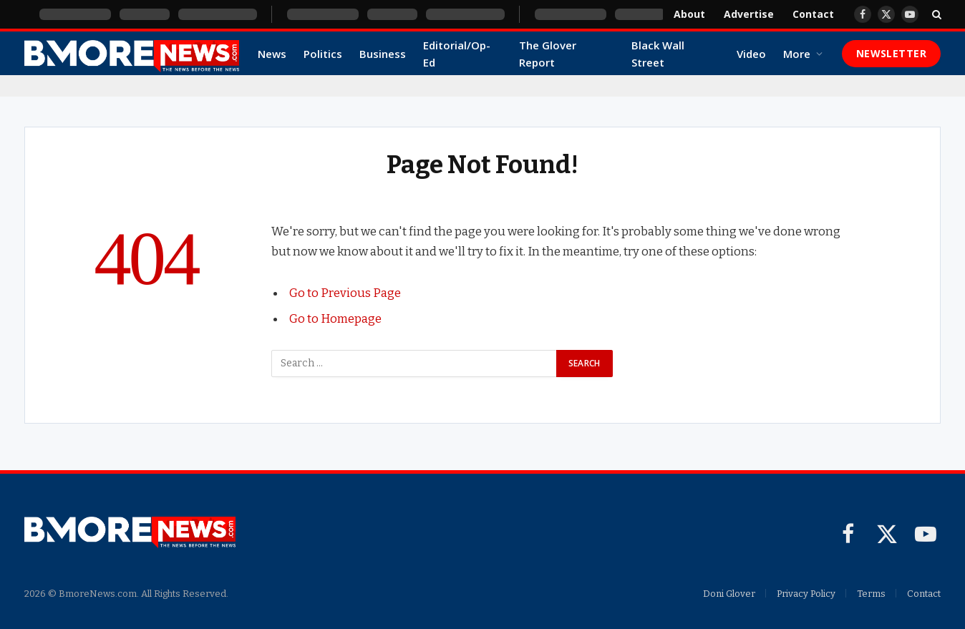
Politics (323, 54)
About (689, 14)
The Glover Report (547, 53)
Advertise (749, 14)
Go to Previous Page (345, 293)
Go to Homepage (335, 318)
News (272, 54)
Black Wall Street (657, 53)
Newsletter (891, 53)
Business (382, 54)
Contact (813, 14)
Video (751, 54)
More (796, 54)
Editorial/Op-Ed (456, 53)
